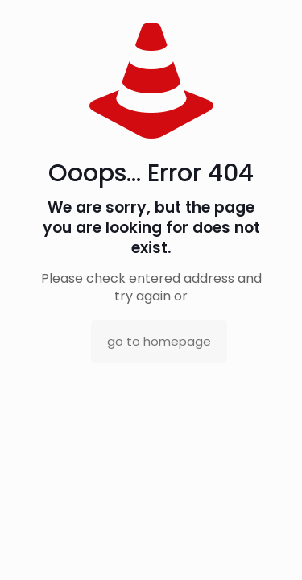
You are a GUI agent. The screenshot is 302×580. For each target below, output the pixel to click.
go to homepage (159, 341)
